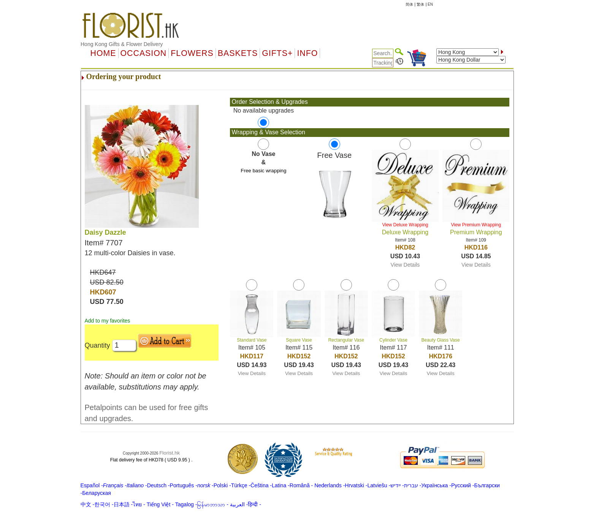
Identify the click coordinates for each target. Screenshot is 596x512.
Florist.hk (169, 453)
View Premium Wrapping (476, 224)
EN (430, 4)
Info (307, 53)
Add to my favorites (107, 321)
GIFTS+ (277, 53)
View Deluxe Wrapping (405, 224)
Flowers (192, 53)
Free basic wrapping (263, 170)
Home (103, 53)
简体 (409, 4)
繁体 (420, 4)
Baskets (238, 53)
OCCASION (143, 53)
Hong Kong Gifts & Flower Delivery (122, 44)
